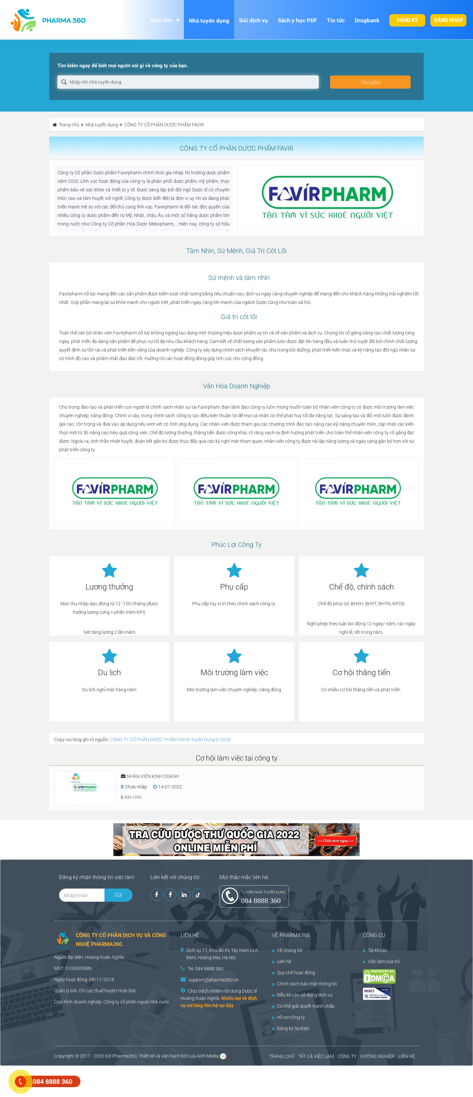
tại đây (226, 1005)
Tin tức (336, 20)
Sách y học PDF (297, 20)
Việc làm (161, 20)
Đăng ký (407, 20)
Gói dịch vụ (253, 20)
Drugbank (367, 20)
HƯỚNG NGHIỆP (377, 1056)
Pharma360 (124, 1056)
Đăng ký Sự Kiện (290, 1028)
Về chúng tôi (287, 950)
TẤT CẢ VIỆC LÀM (316, 1056)
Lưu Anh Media (204, 1056)
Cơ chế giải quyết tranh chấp (303, 1006)
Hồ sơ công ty (288, 1017)
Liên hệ (281, 961)
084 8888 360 (261, 900)
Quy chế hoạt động (293, 972)
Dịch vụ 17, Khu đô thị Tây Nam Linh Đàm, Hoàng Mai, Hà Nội (222, 954)
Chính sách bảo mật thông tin (304, 983)
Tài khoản (375, 950)
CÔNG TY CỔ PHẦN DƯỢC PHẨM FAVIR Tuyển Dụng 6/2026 (170, 739)
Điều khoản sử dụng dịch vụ (302, 995)
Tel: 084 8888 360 (205, 968)
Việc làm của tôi (381, 961)
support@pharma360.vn (214, 979)
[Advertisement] (119, 1080)
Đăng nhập (448, 20)
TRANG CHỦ (281, 1056)
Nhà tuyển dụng (209, 20)
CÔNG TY (347, 1056)
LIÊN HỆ (406, 1056)
